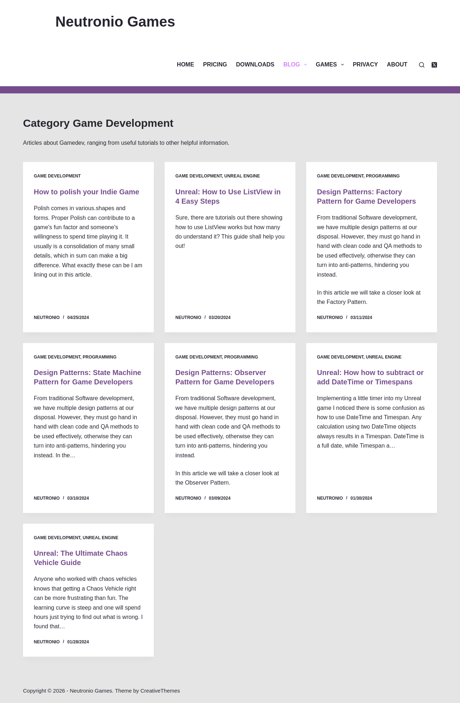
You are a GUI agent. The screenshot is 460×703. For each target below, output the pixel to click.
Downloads (255, 64)
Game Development (57, 176)
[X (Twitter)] (434, 65)
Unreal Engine (242, 176)
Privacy (365, 64)
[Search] (421, 65)
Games (331, 64)
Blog (296, 64)
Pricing (215, 64)
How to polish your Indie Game (86, 192)
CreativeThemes (160, 691)
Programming (383, 176)
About (397, 64)
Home (185, 64)
